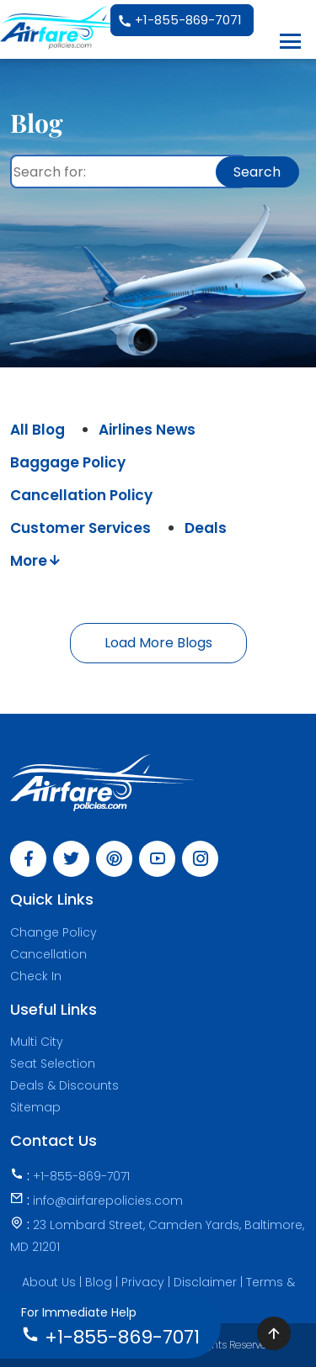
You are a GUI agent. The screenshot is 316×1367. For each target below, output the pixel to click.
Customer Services (80, 528)
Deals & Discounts (64, 1085)
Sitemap (35, 1107)
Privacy (144, 1282)
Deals (206, 528)
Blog (100, 1282)
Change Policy (53, 932)
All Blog (37, 430)
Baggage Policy (68, 462)
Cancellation (48, 954)
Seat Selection (52, 1063)
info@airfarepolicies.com (108, 1200)
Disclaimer (207, 1282)
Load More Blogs (158, 642)
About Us (49, 1282)
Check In (36, 976)
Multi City (36, 1041)
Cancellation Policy (81, 495)
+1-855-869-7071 (179, 21)
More (36, 561)
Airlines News (147, 430)
